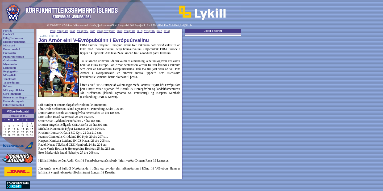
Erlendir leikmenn (14, 41)
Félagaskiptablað (13, 104)
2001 (65, 31)
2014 (152, 31)
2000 (59, 31)
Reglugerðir (10, 71)
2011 (132, 31)
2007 (106, 31)
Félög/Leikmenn (13, 38)
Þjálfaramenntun (13, 56)
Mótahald (9, 45)
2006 (99, 31)
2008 (112, 31)
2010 (126, 31)
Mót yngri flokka (13, 90)
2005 (92, 31)
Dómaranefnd (11, 49)
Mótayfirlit (9, 75)
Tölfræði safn (11, 82)
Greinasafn (10, 60)
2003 (79, 31)
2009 (119, 31)
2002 (72, 31)
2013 (146, 31)
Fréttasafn (9, 52)
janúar (15, 115)
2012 (139, 31)
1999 (52, 31)
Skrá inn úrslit (12, 93)
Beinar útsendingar (15, 97)
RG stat (8, 86)
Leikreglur (9, 67)
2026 (22, 115)
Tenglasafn (9, 78)
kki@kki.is (186, 25)
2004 (86, 31)
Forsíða (7, 30)
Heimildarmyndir (14, 101)
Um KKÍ (8, 34)
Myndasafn (10, 64)
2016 (166, 31)
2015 (159, 31)
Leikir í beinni (213, 30)
